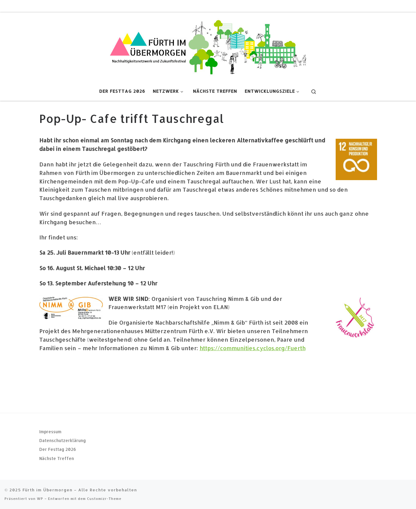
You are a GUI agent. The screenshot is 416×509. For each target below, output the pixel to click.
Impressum (50, 431)
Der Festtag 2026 (57, 449)
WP (40, 498)
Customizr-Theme (104, 498)
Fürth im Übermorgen (47, 489)
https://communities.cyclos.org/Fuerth (253, 347)
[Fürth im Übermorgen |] (208, 46)
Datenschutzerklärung (62, 440)
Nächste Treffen (56, 458)
